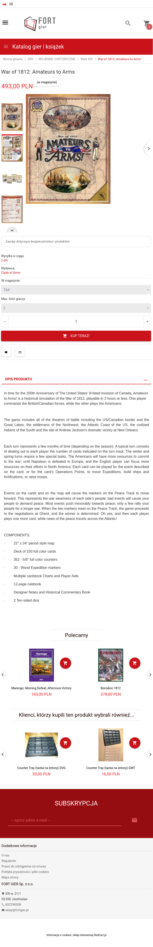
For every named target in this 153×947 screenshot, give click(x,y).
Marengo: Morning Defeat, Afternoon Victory (41, 688)
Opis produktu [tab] (18, 379)
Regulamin (9, 861)
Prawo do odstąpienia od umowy (24, 866)
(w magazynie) (47, 82)
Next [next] (12, 229)
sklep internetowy (83, 935)
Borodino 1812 (111, 688)
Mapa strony (10, 877)
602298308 (11, 904)
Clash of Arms (10, 272)
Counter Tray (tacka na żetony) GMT (110, 768)
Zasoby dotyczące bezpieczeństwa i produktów (37, 241)
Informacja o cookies (58, 935)
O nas (5, 855)
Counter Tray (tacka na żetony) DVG (41, 768)
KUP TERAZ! (76, 336)
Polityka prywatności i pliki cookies (25, 872)
